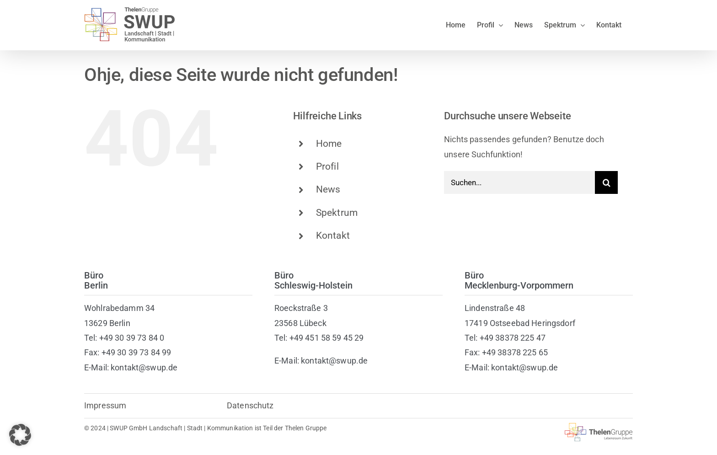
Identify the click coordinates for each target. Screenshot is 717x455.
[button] (20, 435)
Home (329, 143)
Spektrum (337, 212)
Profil (327, 166)
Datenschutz (250, 405)
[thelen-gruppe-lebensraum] (599, 427)
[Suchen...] (519, 182)
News (328, 189)
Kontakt (333, 235)
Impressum (105, 405)
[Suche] (606, 182)
